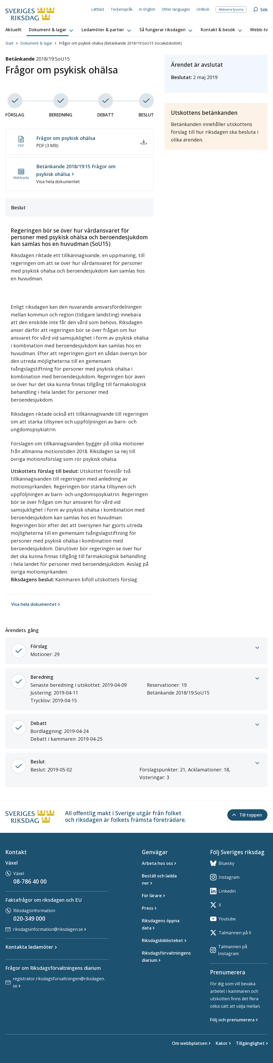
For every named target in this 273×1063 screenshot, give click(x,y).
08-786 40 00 (30, 881)
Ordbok (202, 9)
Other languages (176, 9)
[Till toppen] (247, 815)
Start (9, 43)
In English (147, 9)
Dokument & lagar (36, 43)
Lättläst (97, 9)
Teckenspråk (122, 9)
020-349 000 (29, 918)
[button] (51, 29)
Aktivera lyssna (231, 9)
